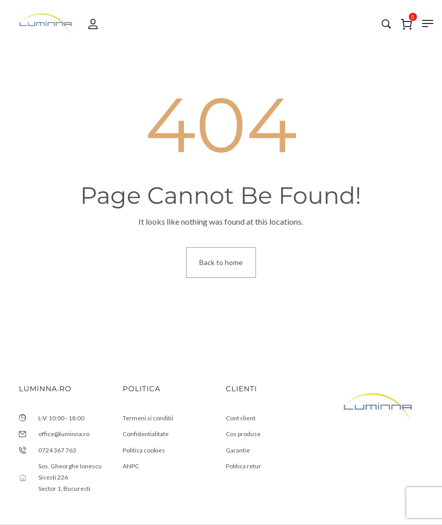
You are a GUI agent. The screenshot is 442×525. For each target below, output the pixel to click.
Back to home (221, 262)
